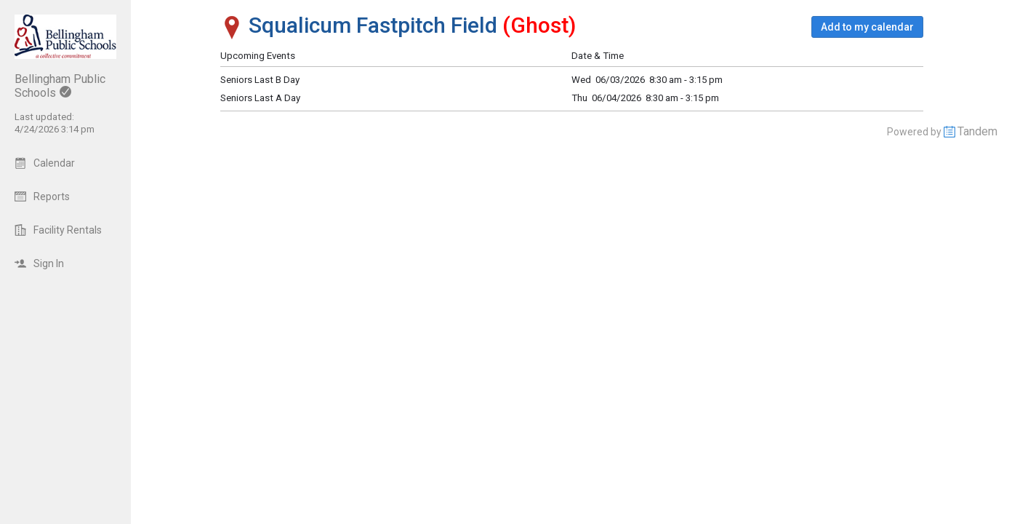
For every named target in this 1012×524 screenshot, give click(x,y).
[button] (867, 27)
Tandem (977, 131)
